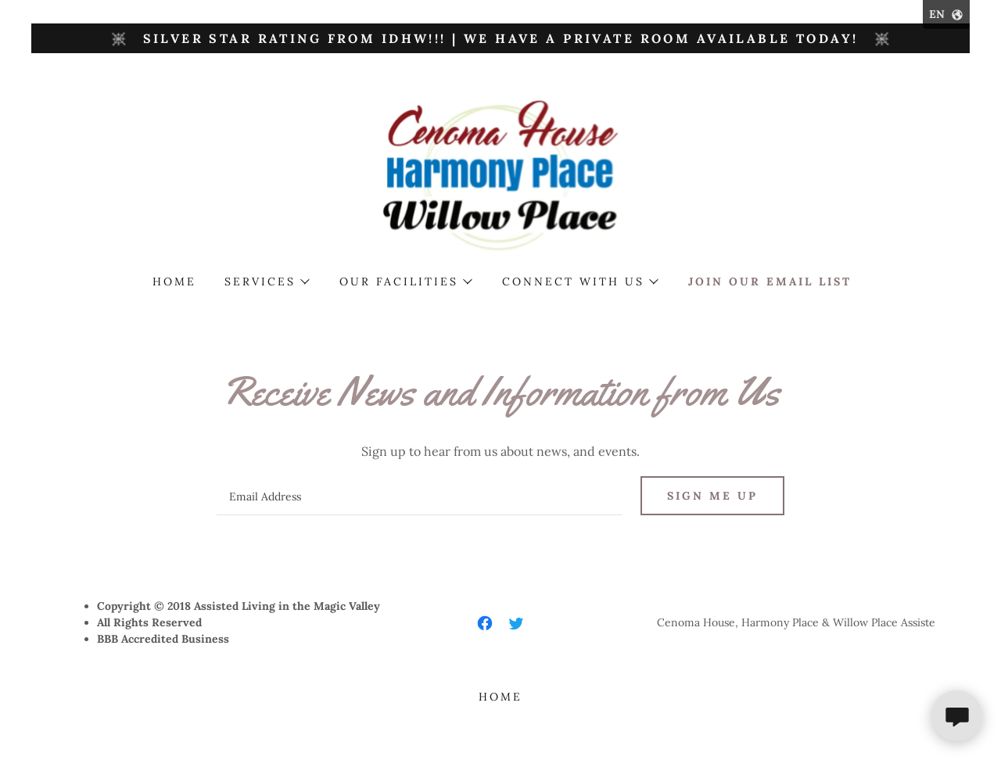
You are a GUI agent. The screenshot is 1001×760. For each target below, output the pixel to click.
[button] (266, 281)
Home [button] (500, 697)
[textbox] (419, 495)
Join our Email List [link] (770, 281)
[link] (501, 173)
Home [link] (174, 281)
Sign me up (712, 496)
